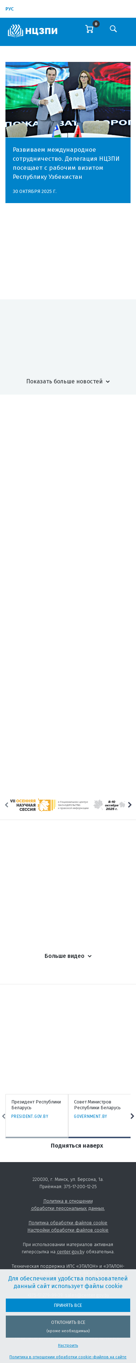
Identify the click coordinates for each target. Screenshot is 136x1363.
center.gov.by (71, 1251)
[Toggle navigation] (127, 33)
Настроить (68, 1345)
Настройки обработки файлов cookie (68, 1230)
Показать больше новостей (64, 381)
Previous (6, 804)
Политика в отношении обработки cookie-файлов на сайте (68, 1357)
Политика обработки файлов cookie (68, 1222)
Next (130, 804)
